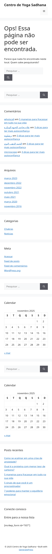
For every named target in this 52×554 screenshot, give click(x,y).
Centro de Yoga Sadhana (25, 4)
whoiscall (9, 119)
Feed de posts (12, 261)
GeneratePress (26, 549)
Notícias (8, 233)
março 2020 (10, 201)
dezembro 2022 (12, 182)
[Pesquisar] (8, 77)
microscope (10, 152)
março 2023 (10, 178)
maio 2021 (10, 197)
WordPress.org (12, 270)
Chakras (8, 229)
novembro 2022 (12, 187)
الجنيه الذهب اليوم (13, 143)
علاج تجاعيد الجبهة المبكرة (17, 127)
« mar (7, 353)
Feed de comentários (15, 265)
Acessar (8, 256)
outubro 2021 (11, 192)
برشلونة (8, 135)
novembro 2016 (12, 206)
